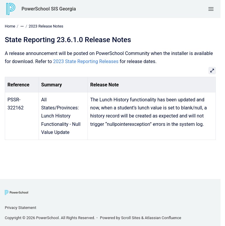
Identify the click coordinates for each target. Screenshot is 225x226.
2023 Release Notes (46, 26)
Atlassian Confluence (163, 218)
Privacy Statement (20, 207)
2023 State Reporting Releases (86, 61)
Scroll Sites (130, 218)
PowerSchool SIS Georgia (49, 9)
